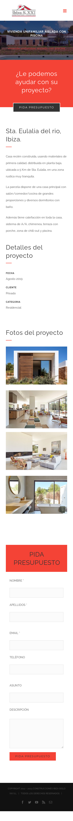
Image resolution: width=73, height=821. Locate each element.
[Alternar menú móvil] (65, 11)
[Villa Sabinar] (36, 40)
